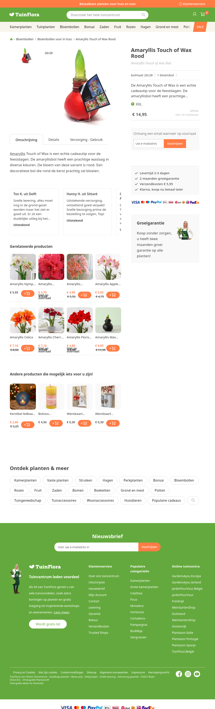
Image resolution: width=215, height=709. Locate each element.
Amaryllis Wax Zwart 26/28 (105, 337)
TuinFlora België (183, 651)
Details (54, 139)
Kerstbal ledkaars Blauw (22, 414)
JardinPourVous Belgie (187, 589)
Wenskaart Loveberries (104, 414)
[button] (25, 55)
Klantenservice (194, 4)
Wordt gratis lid (48, 624)
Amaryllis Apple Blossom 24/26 (106, 284)
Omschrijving (26, 140)
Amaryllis (17, 153)
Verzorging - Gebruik (86, 139)
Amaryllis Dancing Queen (78, 284)
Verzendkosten (99, 626)
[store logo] (30, 14)
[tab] (26, 139)
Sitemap (91, 672)
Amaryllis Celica (21, 337)
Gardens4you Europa (186, 576)
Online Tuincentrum (36, 676)
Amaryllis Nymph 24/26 (22, 284)
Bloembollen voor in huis (54, 39)
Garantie (95, 614)
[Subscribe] (149, 547)
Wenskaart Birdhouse (75, 414)
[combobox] (107, 15)
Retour (93, 620)
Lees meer (61, 612)
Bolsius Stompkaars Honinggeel (47, 414)
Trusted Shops (98, 633)
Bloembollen (24, 39)
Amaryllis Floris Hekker (78, 337)
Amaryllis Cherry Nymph (50, 337)
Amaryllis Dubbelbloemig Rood (49, 284)
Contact (94, 601)
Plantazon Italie (182, 633)
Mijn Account (97, 595)
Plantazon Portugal (185, 639)
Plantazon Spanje (184, 645)
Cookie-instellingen (72, 672)
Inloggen (194, 14)
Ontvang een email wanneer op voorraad (165, 133)
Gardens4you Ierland (186, 582)
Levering (95, 607)
